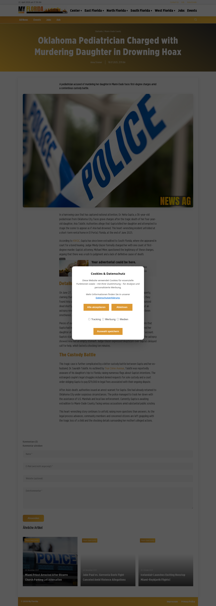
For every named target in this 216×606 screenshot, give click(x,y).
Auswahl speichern (108, 331)
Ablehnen (121, 307)
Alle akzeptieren (96, 307)
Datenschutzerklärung (108, 297)
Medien (122, 319)
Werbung (109, 319)
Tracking (94, 319)
